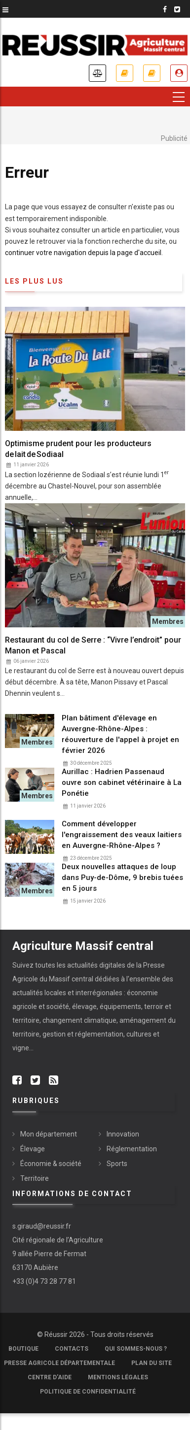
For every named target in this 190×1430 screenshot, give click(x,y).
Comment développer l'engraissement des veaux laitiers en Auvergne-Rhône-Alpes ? (122, 834)
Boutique (23, 1348)
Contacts (71, 1348)
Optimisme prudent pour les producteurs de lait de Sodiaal (78, 449)
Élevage (32, 1149)
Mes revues (151, 73)
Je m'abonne (124, 73)
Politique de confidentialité (88, 1391)
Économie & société (50, 1164)
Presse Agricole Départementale (59, 1363)
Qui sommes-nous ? (136, 1348)
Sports (117, 1164)
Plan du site (151, 1363)
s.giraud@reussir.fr (41, 1226)
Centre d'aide (50, 1377)
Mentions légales (118, 1377)
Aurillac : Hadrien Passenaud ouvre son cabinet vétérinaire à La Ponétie (122, 782)
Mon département (48, 1134)
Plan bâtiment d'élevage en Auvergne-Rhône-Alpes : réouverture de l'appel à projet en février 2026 (120, 734)
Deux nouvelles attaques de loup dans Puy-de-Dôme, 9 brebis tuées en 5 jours (122, 877)
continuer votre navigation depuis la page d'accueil (83, 253)
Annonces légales (97, 73)
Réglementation (132, 1149)
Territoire (34, 1178)
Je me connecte (179, 73)
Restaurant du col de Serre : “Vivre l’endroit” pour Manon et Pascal (93, 645)
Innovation (123, 1134)
